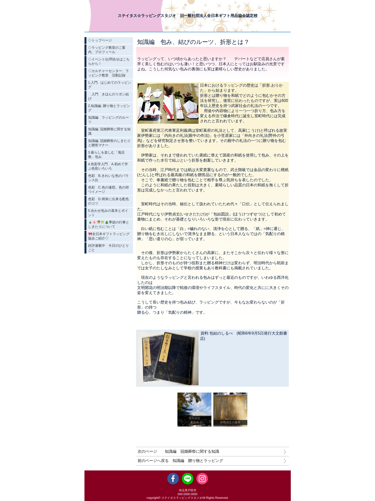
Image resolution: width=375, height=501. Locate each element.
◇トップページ (100, 40)
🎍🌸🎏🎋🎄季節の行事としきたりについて (108, 224)
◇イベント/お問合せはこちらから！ (109, 61)
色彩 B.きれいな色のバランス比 (108, 178)
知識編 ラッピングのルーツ (108, 119)
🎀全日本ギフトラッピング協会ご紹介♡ (109, 236)
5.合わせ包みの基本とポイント (108, 213)
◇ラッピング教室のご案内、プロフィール (106, 50)
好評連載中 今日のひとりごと (108, 248)
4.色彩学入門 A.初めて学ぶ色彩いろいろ (108, 166)
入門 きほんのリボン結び (108, 96)
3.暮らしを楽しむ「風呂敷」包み (106, 154)
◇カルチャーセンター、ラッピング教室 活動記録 (108, 73)
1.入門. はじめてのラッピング (109, 85)
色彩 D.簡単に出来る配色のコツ (108, 201)
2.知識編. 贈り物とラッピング (109, 108)
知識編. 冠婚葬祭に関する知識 (109, 131)
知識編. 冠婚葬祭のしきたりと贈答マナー (109, 143)
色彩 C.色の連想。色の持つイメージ (108, 189)
